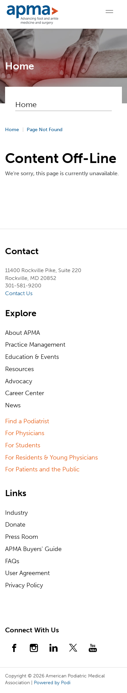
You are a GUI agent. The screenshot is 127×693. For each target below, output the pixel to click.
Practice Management (35, 344)
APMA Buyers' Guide (33, 549)
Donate (15, 524)
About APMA (22, 333)
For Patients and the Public (42, 469)
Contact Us (19, 293)
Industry (16, 512)
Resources (19, 369)
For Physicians (24, 433)
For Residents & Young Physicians (51, 457)
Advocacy (18, 381)
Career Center (24, 393)
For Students (22, 445)
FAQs (12, 561)
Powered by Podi (52, 683)
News (13, 405)
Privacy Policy (24, 585)
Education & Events (32, 357)
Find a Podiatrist (27, 421)
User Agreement (27, 573)
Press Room (21, 537)
